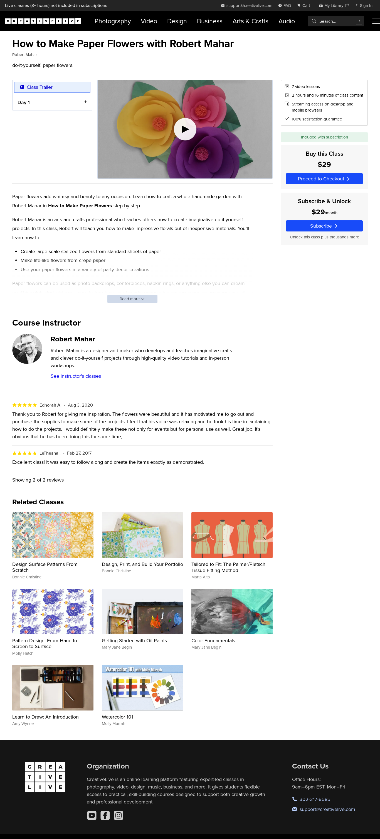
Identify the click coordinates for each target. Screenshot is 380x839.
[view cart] (304, 5)
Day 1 (24, 102)
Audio (286, 21)
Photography (113, 21)
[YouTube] (92, 815)
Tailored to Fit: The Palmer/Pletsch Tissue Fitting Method (228, 567)
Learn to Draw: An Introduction (45, 716)
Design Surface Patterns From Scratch (45, 567)
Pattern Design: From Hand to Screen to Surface (44, 643)
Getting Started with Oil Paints (134, 640)
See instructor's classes (76, 375)
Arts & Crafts (250, 21)
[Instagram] (118, 815)
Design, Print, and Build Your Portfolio (142, 564)
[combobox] (336, 21)
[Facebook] (105, 815)
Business (210, 21)
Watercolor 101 (117, 716)
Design (177, 21)
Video (149, 21)
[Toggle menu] (376, 21)
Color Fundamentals (213, 640)
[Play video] (185, 129)
